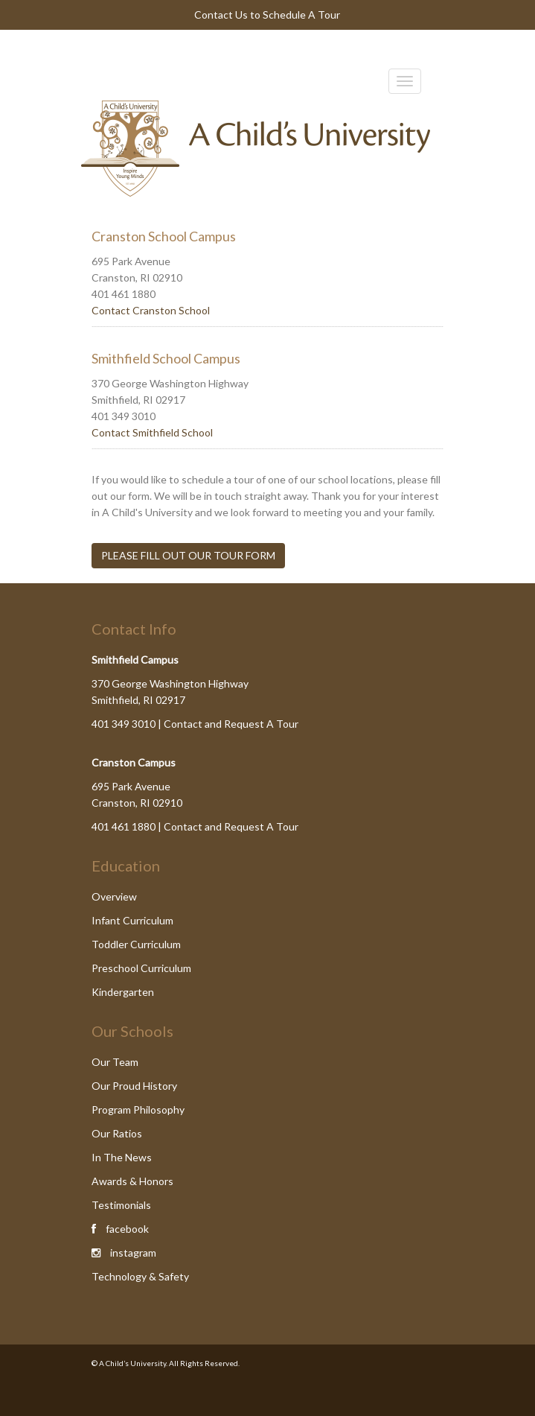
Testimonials (121, 1204)
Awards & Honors (132, 1181)
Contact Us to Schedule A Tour (267, 14)
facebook (127, 1228)
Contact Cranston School (151, 310)
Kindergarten (123, 991)
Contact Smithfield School (152, 432)
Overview (114, 896)
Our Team (115, 1061)
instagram (133, 1252)
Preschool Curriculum (141, 968)
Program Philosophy (138, 1109)
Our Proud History (134, 1085)
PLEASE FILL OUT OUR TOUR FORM (188, 555)
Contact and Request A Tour (231, 723)
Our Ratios (117, 1133)
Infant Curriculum (132, 920)
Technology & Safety (140, 1276)
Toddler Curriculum (136, 944)
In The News (122, 1157)
